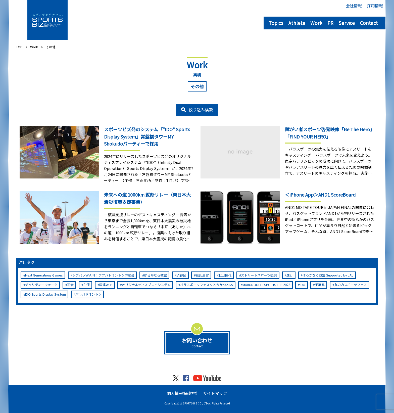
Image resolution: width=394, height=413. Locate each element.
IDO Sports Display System (45, 294)
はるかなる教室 (155, 275)
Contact (369, 22)
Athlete (296, 22)
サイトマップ (215, 393)
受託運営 (202, 275)
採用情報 (375, 6)
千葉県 (320, 284)
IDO (302, 284)
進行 (289, 275)
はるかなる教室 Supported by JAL (328, 275)
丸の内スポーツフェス (350, 284)
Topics (276, 22)
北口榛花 (224, 275)
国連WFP (105, 284)
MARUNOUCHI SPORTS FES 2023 (266, 284)
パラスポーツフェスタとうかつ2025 (206, 284)
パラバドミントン (88, 294)
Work (316, 22)
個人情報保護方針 (183, 393)
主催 (86, 284)
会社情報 (354, 6)
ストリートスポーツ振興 (259, 275)
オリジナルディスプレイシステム (146, 284)
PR (330, 22)
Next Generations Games (44, 275)
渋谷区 (181, 275)
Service (346, 22)
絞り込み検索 (201, 110)
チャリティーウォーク (41, 284)
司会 (70, 284)
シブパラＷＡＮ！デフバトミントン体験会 (103, 275)
